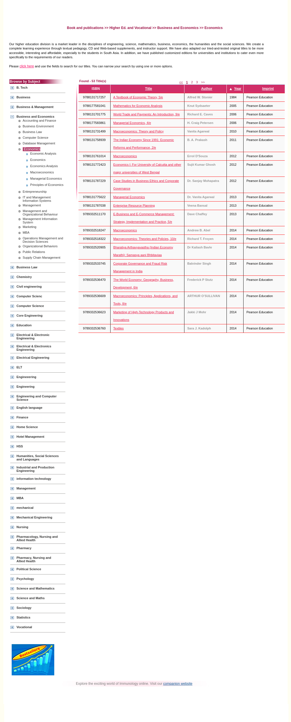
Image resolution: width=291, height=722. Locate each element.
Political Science (28, 569)
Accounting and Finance (39, 120)
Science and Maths (30, 598)
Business (23, 97)
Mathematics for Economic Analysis (138, 105)
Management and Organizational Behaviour (40, 212)
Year (237, 89)
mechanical (25, 507)
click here (27, 66)
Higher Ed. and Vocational (130, 28)
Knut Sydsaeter (198, 105)
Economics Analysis (44, 166)
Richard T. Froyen (200, 238)
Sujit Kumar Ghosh (201, 164)
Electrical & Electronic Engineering (32, 336)
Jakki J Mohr (196, 312)
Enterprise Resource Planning (134, 205)
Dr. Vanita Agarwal (201, 197)
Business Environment (38, 126)
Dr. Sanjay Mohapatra (203, 180)
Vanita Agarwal (198, 131)
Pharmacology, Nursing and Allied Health (37, 538)
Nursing (22, 527)
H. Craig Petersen (200, 123)
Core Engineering (29, 315)
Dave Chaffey (197, 214)
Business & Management (34, 107)
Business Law (32, 132)
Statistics (23, 617)
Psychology (25, 578)
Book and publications (86, 28)
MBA (26, 232)
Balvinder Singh (199, 263)
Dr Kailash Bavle (199, 247)
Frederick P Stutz (200, 279)
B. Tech (22, 87)
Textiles (118, 328)
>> (203, 82)
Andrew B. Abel (198, 230)
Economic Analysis (43, 153)
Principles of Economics (46, 184)
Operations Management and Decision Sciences (43, 239)
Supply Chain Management (42, 257)
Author (206, 89)
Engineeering (26, 377)
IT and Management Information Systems (37, 199)
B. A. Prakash (197, 140)
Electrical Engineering (32, 357)
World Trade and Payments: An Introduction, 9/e (146, 114)
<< (181, 82)
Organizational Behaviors (40, 246)
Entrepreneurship (35, 191)
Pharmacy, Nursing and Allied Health (33, 559)
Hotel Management (30, 436)
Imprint (268, 89)
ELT (19, 367)
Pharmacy (24, 548)
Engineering (25, 386)
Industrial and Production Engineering (35, 469)
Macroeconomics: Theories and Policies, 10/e (144, 238)
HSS (19, 446)
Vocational (24, 627)
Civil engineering (29, 286)
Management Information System (40, 220)
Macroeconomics (42, 172)
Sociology (24, 607)
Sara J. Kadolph (199, 328)
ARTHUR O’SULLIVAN (203, 296)
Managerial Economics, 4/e (132, 123)
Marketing (29, 227)
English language (29, 407)
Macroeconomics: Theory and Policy (138, 131)
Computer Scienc (29, 296)
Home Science (27, 427)
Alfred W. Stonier (200, 97)
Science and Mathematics (35, 588)
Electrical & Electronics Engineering (33, 348)
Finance (22, 417)
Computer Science (36, 137)
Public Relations (34, 252)
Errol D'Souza (197, 156)
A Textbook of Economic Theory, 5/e (138, 97)
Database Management (39, 143)
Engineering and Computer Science (36, 398)
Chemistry (24, 277)
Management (32, 205)
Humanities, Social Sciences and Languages (37, 457)
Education (24, 325)
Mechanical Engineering (34, 517)
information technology (33, 478)
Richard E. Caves (200, 114)
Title (148, 89)
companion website (177, 684)
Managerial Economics (46, 178)
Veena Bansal (197, 205)
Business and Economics (177, 28)
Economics (32, 149)
